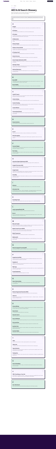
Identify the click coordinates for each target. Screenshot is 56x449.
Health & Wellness (25, 428)
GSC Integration (15, 426)
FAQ (34, 423)
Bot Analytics (14, 423)
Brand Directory (25, 422)
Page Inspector (15, 422)
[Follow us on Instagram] (49, 432)
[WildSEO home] (6, 1)
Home (12, 5)
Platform (21, 1)
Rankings (31, 1)
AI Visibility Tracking (15, 421)
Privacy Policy (45, 423)
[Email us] (52, 432)
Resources (34, 1)
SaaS (24, 423)
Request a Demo (46, 422)
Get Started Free (50, 1)
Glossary (35, 422)
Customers (27, 1)
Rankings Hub (25, 421)
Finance (24, 426)
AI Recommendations (15, 427)
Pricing (24, 1)
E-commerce (25, 427)
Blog (34, 421)
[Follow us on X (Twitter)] (47, 432)
